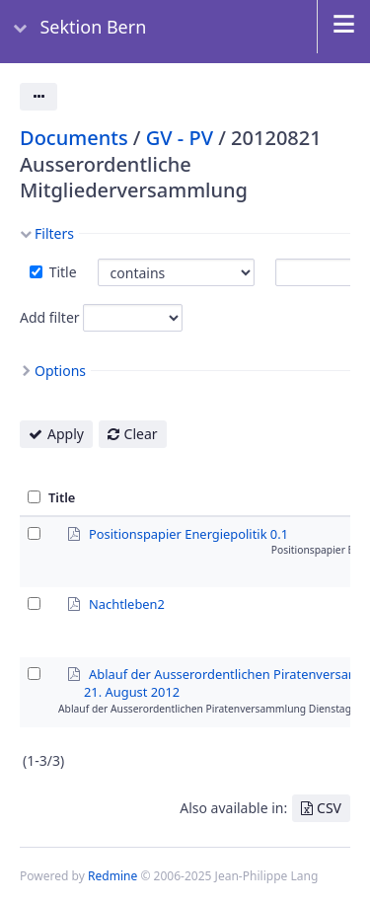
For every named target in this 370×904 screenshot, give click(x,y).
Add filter (50, 317)
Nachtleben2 (127, 603)
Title (61, 272)
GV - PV (179, 137)
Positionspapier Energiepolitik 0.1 (188, 533)
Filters (54, 233)
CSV (329, 807)
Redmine (112, 875)
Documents (74, 137)
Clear (141, 433)
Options (60, 370)
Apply (65, 433)
